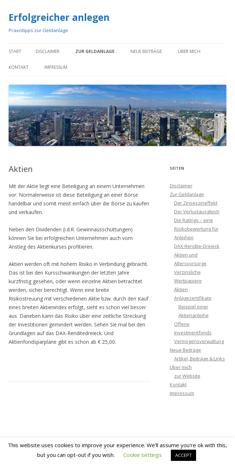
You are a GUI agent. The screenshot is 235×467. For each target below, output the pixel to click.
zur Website (187, 376)
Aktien (181, 289)
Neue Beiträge (146, 51)
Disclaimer (47, 51)
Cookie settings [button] (142, 454)
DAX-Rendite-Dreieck (197, 246)
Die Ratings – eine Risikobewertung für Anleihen (196, 229)
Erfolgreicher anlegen (59, 17)
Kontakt (18, 67)
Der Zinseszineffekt (195, 203)
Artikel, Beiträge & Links (199, 358)
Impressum (55, 67)
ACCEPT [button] (183, 455)
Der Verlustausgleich (197, 211)
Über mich (189, 51)
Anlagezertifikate (193, 298)
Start (15, 51)
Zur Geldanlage (95, 51)
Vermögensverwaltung (199, 341)
